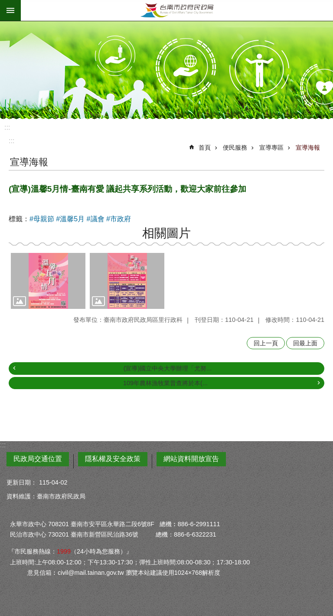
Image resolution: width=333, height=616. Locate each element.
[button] (48, 281)
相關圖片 (166, 233)
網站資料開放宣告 (191, 458)
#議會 (95, 219)
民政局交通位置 (37, 458)
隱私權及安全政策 (112, 458)
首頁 (205, 147)
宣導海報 (308, 147)
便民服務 (235, 147)
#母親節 (41, 219)
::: (7, 127)
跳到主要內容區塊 (4, 4)
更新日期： (22, 482)
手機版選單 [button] (10, 10)
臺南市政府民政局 (177, 10)
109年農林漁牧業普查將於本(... (165, 383)
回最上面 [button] (305, 343)
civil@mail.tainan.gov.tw (91, 572)
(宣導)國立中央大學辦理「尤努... (168, 368)
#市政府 (118, 219)
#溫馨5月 (70, 219)
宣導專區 (271, 147)
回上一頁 (266, 343)
